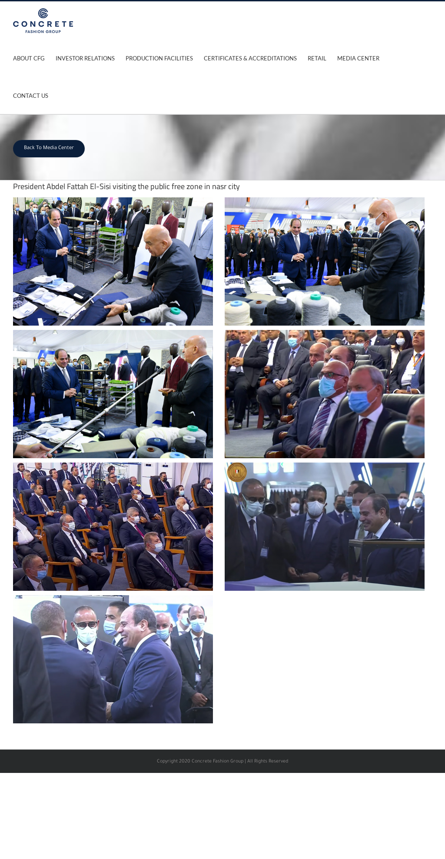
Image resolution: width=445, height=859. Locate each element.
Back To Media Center (49, 148)
